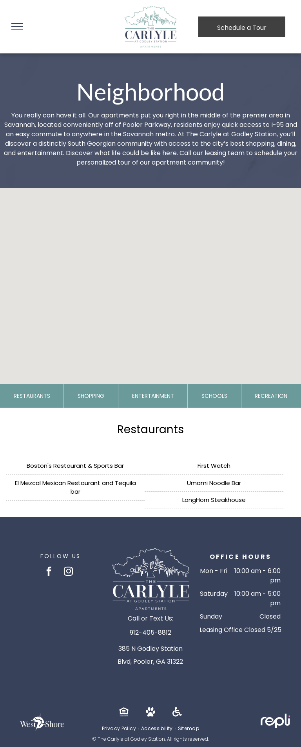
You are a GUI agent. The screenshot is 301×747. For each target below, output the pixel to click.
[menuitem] (119, 728)
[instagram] (68, 572)
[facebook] (49, 572)
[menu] (17, 26)
